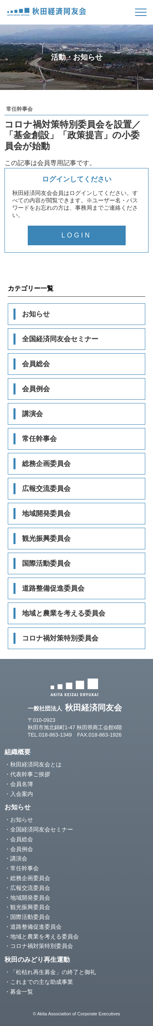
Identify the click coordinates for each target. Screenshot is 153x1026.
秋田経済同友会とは (36, 764)
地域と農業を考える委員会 (63, 613)
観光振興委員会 (46, 538)
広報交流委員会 (46, 489)
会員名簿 (21, 784)
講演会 (32, 414)
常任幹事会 (39, 439)
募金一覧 (21, 991)
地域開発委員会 (46, 513)
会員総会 (36, 364)
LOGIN (77, 235)
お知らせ (36, 314)
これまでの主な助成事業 (41, 982)
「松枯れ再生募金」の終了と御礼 (53, 972)
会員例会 (36, 389)
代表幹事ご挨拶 (30, 774)
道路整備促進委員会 (53, 588)
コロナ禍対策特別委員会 (60, 638)
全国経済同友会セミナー (60, 339)
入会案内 (21, 794)
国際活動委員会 (46, 563)
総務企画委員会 (46, 464)
